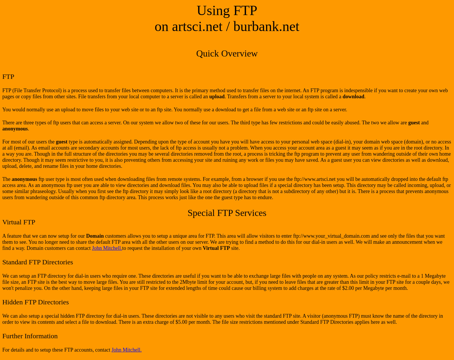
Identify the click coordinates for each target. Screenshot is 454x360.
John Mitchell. (107, 248)
